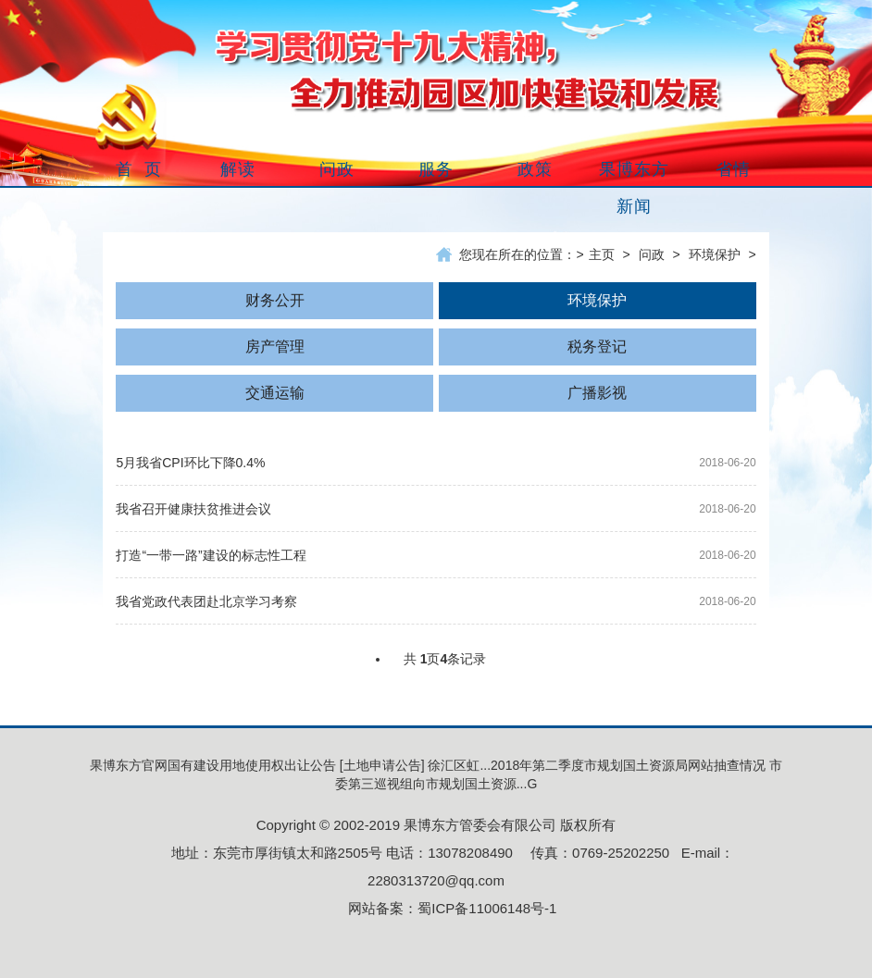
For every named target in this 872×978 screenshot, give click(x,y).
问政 (652, 254)
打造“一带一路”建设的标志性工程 (210, 555)
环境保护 (715, 254)
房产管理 (275, 346)
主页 (602, 254)
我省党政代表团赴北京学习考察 (206, 601)
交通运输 (275, 393)
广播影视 (597, 393)
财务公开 (275, 300)
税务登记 (597, 346)
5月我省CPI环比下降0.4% (190, 462)
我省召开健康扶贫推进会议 (193, 508)
